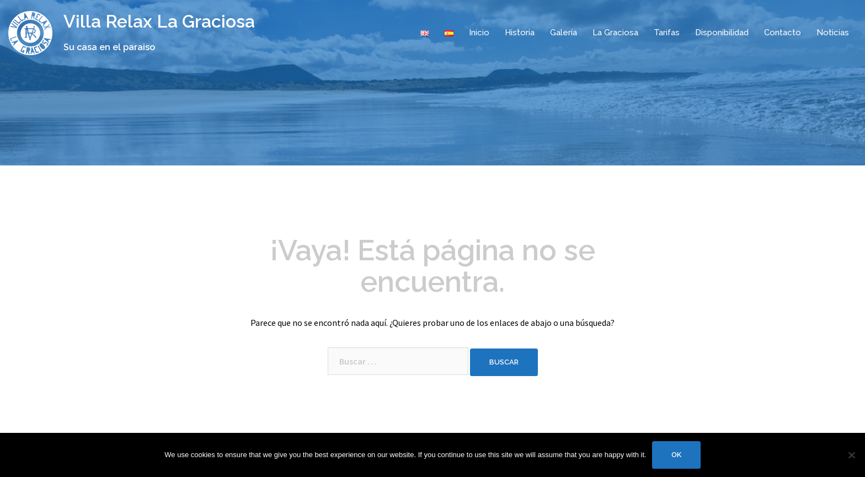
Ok (676, 455)
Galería (563, 32)
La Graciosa (615, 32)
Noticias (832, 32)
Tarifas (667, 32)
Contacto (782, 32)
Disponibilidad (722, 32)
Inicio (479, 32)
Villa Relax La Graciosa (159, 21)
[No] (851, 454)
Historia (520, 32)
